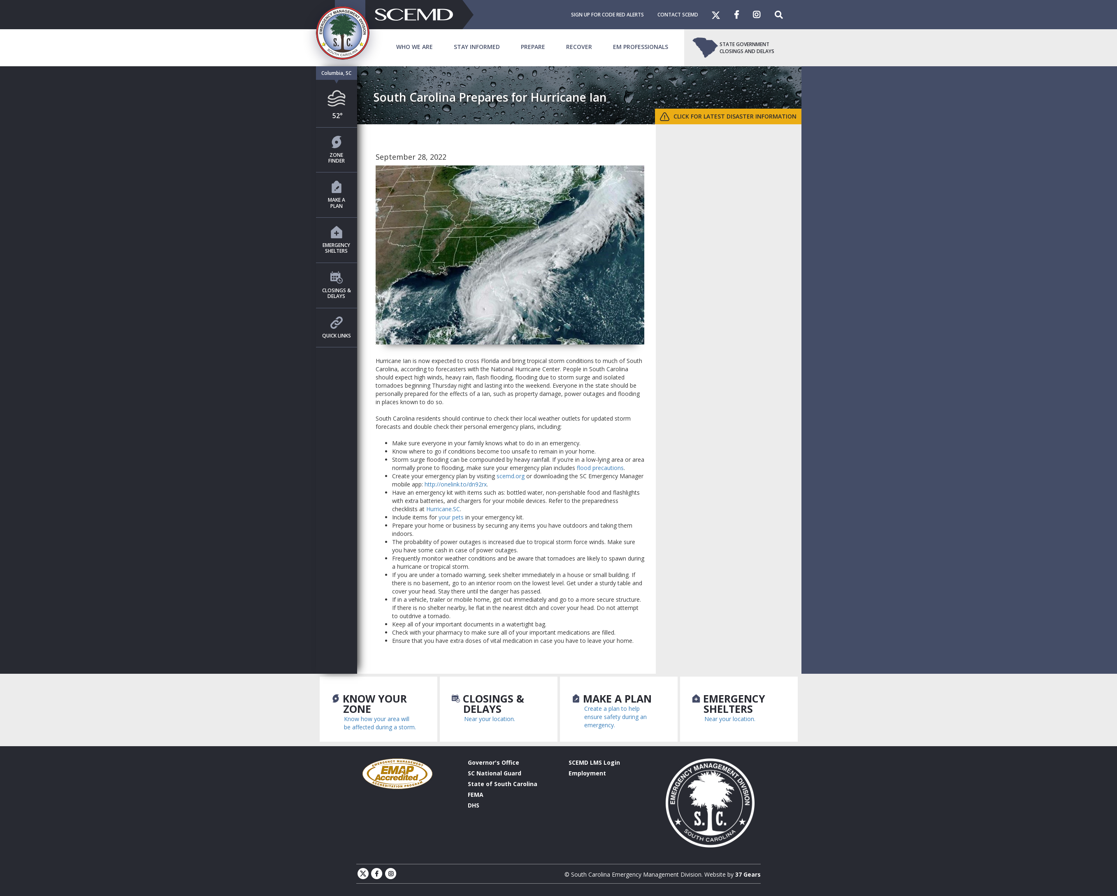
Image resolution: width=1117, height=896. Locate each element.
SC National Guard (494, 773)
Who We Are (414, 47)
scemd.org (511, 476)
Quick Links (336, 328)
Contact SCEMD (677, 14)
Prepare (533, 47)
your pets (451, 517)
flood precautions (600, 468)
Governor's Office (493, 762)
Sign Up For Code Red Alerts (607, 14)
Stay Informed (477, 47)
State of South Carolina (502, 784)
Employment (587, 773)
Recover (579, 47)
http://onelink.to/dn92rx (456, 484)
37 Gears (748, 874)
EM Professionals (640, 47)
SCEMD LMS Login (594, 762)
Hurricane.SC (443, 509)
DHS (473, 805)
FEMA (475, 794)
